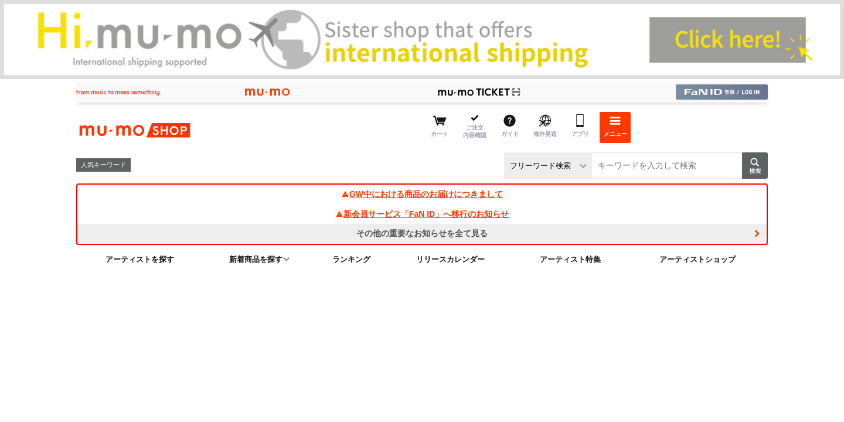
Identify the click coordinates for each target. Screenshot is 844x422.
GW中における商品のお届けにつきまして (422, 194)
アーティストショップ (697, 259)
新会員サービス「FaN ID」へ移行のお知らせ (422, 214)
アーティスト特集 (570, 259)
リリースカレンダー (450, 259)
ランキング (351, 259)
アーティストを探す (140, 259)
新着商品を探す (256, 259)
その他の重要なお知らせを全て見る (422, 233)
